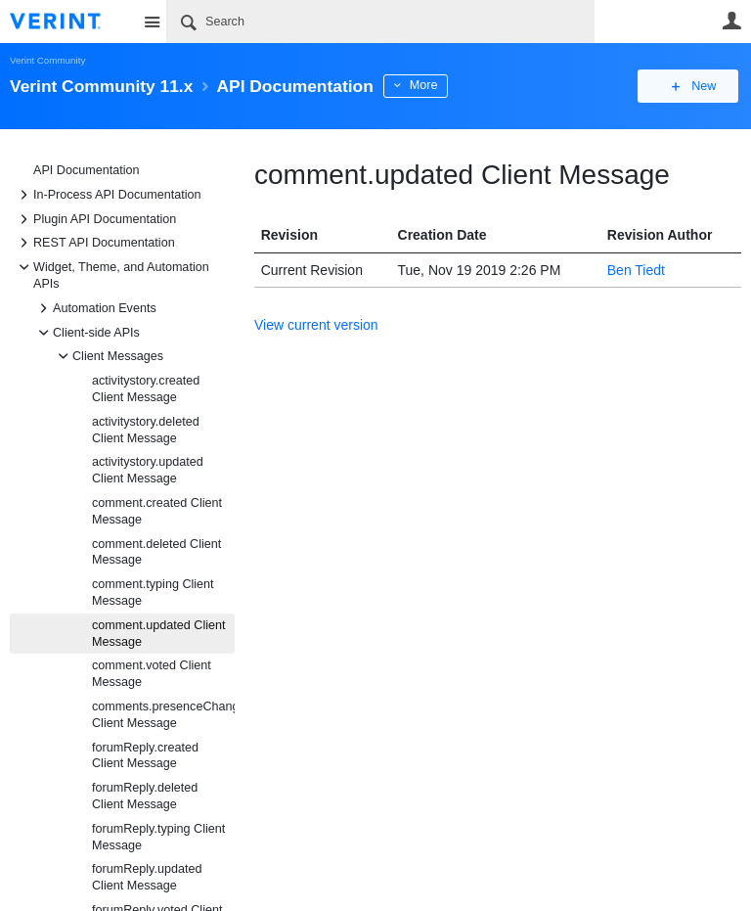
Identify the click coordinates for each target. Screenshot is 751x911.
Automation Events (94, 308)
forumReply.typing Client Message (158, 837)
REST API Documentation (94, 242)
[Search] (380, 21)
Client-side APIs (86, 332)
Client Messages (108, 356)
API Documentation (86, 170)
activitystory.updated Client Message (147, 470)
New (697, 86)
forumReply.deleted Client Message (145, 796)
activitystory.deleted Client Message (145, 430)
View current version (316, 325)
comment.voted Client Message (151, 674)
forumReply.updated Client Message (146, 877)
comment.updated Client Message (159, 633)
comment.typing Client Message (153, 592)
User (731, 20)
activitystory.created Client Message (145, 389)
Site (151, 21)
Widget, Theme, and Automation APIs (111, 274)
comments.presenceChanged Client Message (163, 715)
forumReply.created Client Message (145, 756)
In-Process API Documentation (107, 195)
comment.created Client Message (157, 511)
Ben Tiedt (636, 270)
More (439, 85)
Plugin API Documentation (95, 219)
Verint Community (47, 60)
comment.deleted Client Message (156, 552)
